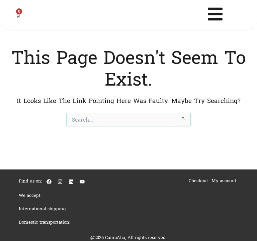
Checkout (198, 181)
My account (224, 181)
